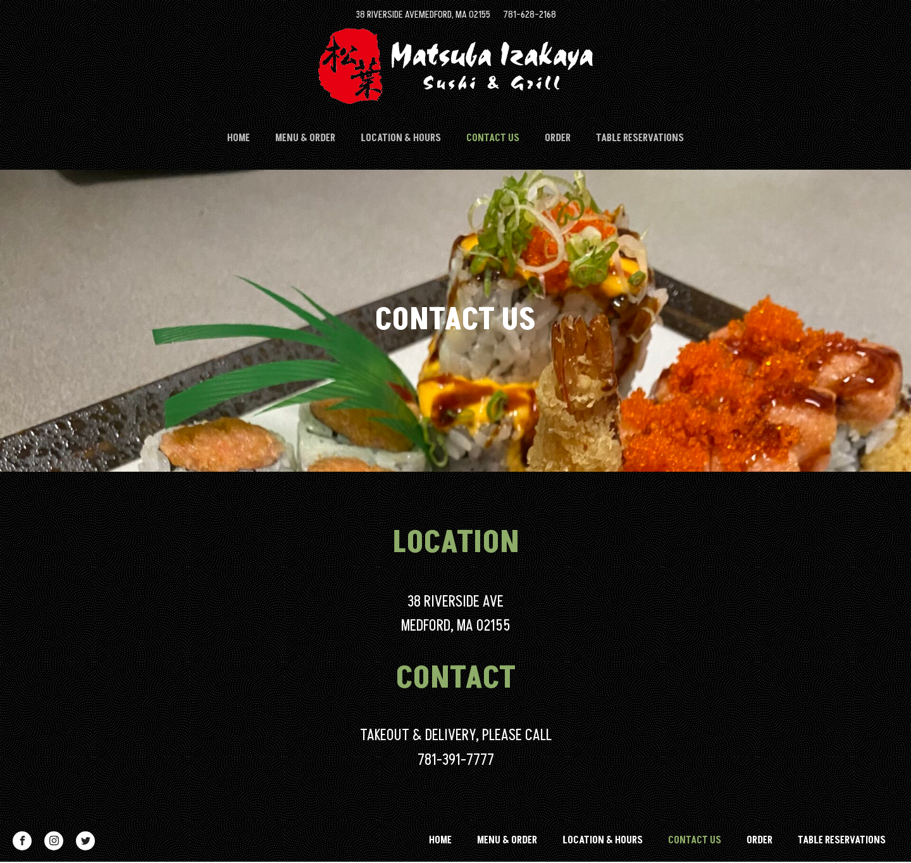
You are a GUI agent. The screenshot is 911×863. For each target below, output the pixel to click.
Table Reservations (640, 138)
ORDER (558, 138)
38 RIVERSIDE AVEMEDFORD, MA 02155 (423, 15)
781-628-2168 (529, 15)
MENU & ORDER (305, 138)
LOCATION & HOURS (401, 138)
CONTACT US (492, 138)
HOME (238, 138)
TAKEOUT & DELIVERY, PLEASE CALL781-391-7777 (456, 747)
